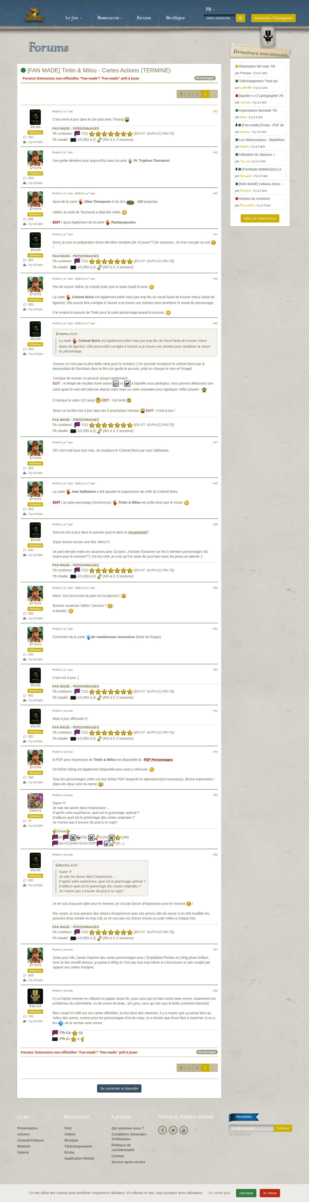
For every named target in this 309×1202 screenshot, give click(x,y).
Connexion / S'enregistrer (273, 18)
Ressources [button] (110, 18)
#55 (215, 795)
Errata (69, 1152)
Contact (118, 1156)
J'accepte (246, 1193)
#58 (215, 990)
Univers (23, 1134)
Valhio (35, 127)
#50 (215, 587)
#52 (215, 669)
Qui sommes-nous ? (128, 1128)
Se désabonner (240, 1134)
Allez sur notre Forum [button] (260, 218)
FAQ (67, 1128)
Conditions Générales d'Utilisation (129, 1136)
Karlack (35, 1006)
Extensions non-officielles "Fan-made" (68, 78)
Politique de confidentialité (123, 1147)
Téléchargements (78, 1146)
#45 (215, 278)
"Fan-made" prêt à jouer (120, 78)
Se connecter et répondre (119, 1088)
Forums (144, 18)
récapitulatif (137, 532)
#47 (215, 442)
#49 (215, 524)
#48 (215, 483)
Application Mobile (79, 1158)
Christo (35, 811)
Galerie (23, 1152)
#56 (215, 854)
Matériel (23, 1146)
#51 (215, 628)
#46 (215, 323)
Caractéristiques (30, 1140)
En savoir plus (220, 1193)
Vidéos (70, 1134)
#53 (215, 710)
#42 (215, 152)
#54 (215, 751)
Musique (71, 1140)
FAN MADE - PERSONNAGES (75, 128)
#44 (215, 234)
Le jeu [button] (73, 18)
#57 (215, 949)
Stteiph (35, 168)
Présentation (27, 1128)
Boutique (175, 18)
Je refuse (270, 1193)
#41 (215, 111)
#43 (215, 193)
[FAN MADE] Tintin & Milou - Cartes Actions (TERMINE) (96, 70)
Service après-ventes (128, 1162)
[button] (210, 10)
